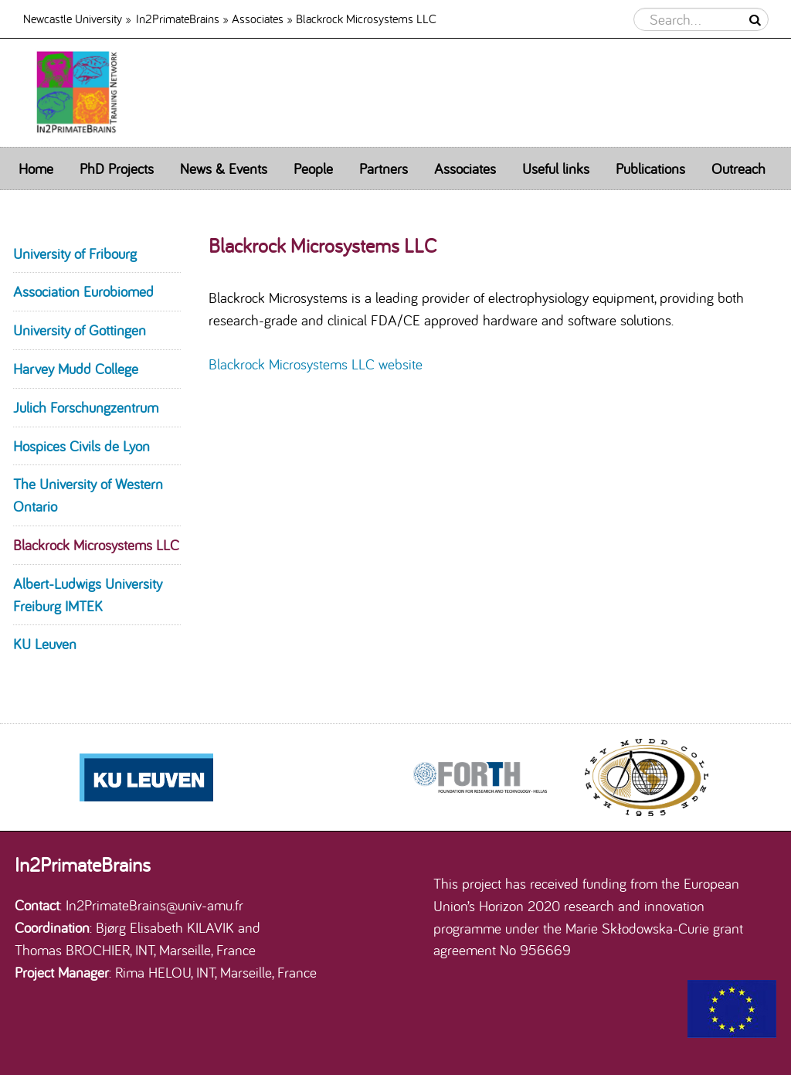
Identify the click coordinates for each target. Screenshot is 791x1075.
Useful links (555, 168)
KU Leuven (44, 643)
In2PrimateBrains (177, 18)
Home (36, 168)
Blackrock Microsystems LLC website (316, 364)
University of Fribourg (75, 253)
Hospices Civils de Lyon (81, 446)
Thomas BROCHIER (72, 950)
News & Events (223, 168)
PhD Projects (117, 168)
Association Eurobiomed (83, 291)
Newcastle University (72, 18)
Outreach (738, 168)
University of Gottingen (79, 330)
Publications (650, 168)
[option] (479, 777)
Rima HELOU (153, 972)
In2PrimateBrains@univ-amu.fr (154, 905)
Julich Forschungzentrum (85, 407)
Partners (383, 168)
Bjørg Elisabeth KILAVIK (165, 927)
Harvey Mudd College (75, 368)
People (313, 168)
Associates (257, 18)
